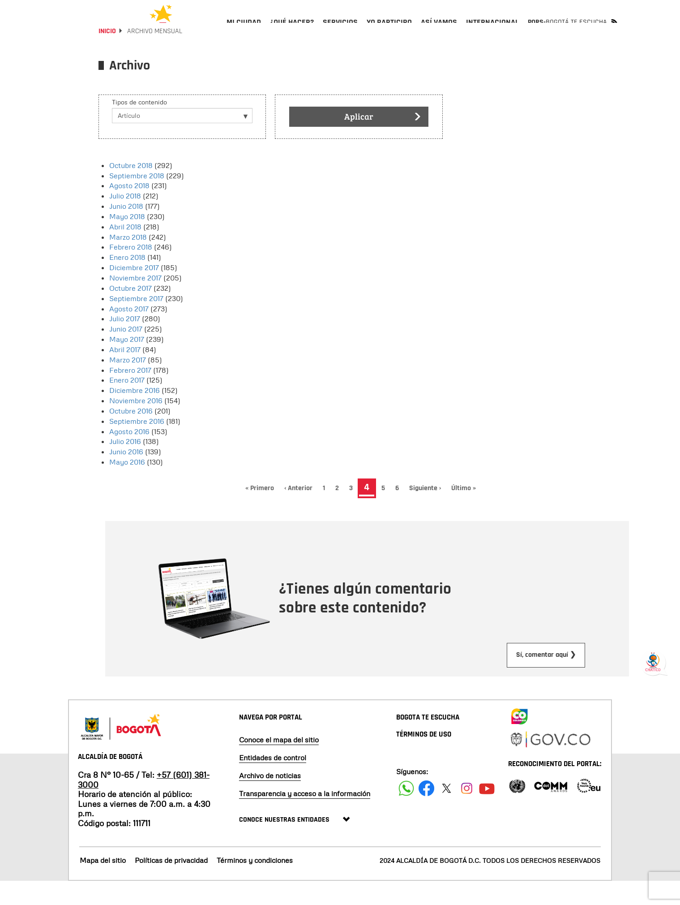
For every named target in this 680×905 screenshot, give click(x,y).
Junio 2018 (126, 229)
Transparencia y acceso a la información (304, 817)
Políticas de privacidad (171, 883)
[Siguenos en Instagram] (467, 812)
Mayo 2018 (127, 240)
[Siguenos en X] (446, 812)
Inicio (107, 55)
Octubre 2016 (131, 434)
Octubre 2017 (130, 311)
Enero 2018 (127, 280)
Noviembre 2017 (135, 301)
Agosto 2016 (129, 455)
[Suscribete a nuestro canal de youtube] (487, 812)
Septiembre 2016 (136, 444)
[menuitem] (243, 30)
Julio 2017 (124, 342)
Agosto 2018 (129, 209)
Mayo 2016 (127, 485)
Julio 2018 (125, 219)
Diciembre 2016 (134, 413)
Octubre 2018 (131, 189)
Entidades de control (272, 781)
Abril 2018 (125, 250)
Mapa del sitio (103, 883)
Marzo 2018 (128, 260)
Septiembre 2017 (136, 322)
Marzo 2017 (127, 383)
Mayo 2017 (126, 362)
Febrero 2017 (130, 393)
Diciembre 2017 (134, 291)
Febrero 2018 (130, 271)
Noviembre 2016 (136, 424)
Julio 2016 (125, 465)
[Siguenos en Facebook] (406, 812)
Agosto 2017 (129, 332)
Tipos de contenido (139, 125)
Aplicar (382, 141)
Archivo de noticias (270, 799)
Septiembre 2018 (136, 199)
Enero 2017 (127, 404)
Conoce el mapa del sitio (279, 763)
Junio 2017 (125, 352)
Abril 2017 (125, 373)
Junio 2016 (126, 475)
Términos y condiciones (255, 883)
